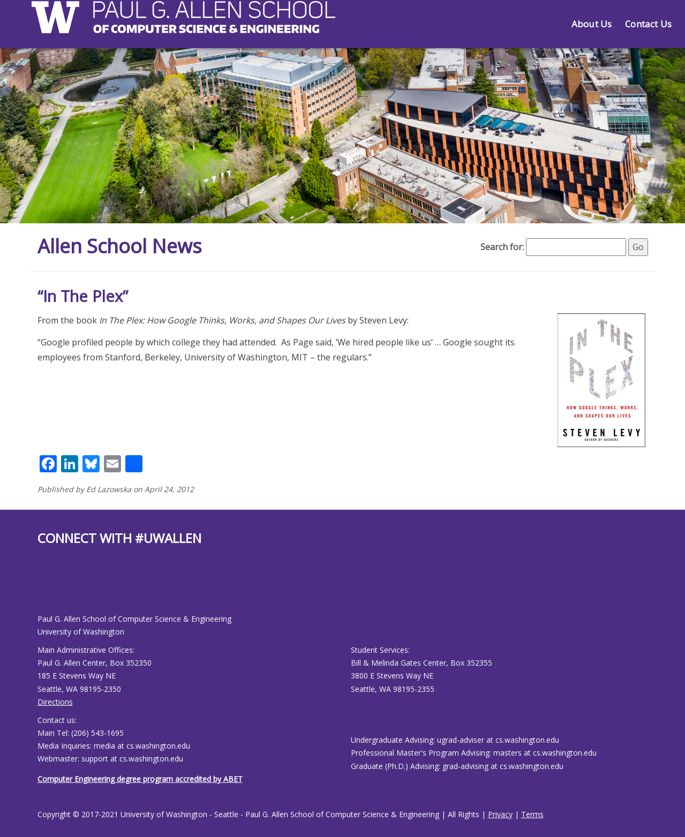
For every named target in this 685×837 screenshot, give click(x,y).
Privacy (500, 814)
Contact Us (648, 24)
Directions (55, 702)
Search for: (502, 247)
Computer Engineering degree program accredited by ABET (140, 779)
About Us (591, 24)
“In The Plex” (82, 295)
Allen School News (119, 246)
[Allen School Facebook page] (40, 588)
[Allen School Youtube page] (45, 588)
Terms (532, 814)
